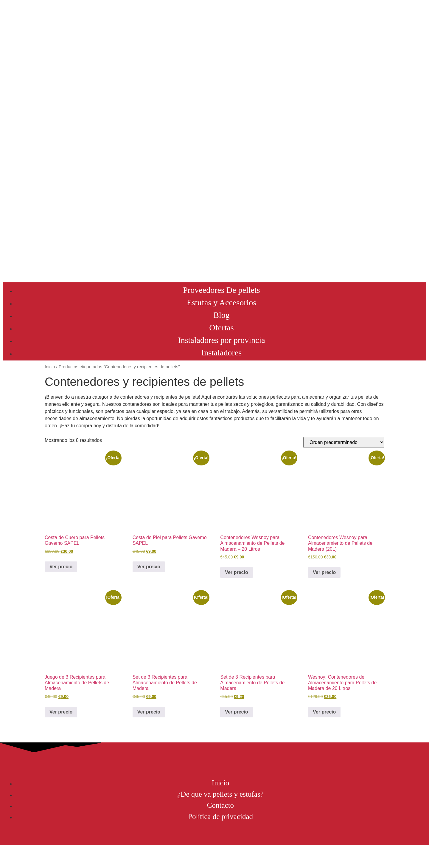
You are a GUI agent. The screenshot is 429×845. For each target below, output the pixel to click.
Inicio (50, 366)
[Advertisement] (214, 234)
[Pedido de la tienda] (343, 442)
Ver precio (60, 566)
